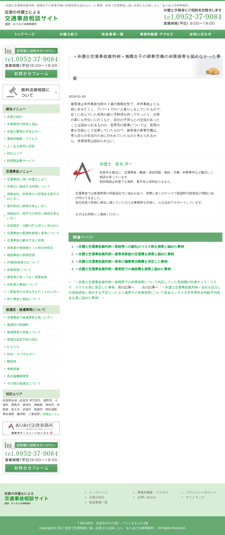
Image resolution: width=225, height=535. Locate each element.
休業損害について (19, 269)
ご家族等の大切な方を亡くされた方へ (33, 291)
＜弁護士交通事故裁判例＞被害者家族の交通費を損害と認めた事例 (124, 254)
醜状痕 (11, 361)
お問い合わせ (200, 34)
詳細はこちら (51, 414)
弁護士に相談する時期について (28, 186)
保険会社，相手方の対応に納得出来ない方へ (33, 216)
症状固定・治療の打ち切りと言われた (33, 225)
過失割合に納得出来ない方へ (27, 206)
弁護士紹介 (69, 34)
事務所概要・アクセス (156, 34)
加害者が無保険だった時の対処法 (30, 247)
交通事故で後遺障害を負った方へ (30, 317)
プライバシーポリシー (201, 492)
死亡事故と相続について (24, 299)
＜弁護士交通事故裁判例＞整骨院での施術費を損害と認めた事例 (123, 269)
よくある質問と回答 (21, 146)
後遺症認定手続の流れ (22, 339)
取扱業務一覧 (112, 34)
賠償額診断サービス (21, 160)
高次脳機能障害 (18, 376)
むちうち (13, 346)
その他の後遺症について (24, 383)
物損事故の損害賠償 (21, 255)
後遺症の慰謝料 (18, 324)
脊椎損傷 (13, 369)
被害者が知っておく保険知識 (27, 277)
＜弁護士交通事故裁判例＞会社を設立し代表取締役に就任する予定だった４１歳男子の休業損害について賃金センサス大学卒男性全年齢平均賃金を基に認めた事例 (145, 292)
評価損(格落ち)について (23, 262)
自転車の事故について (22, 284)
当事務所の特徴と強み (22, 124)
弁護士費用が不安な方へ (24, 131)
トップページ (25, 34)
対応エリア (14, 153)
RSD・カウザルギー (21, 354)
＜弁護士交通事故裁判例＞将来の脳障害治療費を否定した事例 (121, 261)
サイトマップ (195, 497)
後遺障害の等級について (24, 332)
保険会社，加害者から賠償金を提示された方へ (33, 196)
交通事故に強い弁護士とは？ (27, 179)
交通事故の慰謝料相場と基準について (33, 233)
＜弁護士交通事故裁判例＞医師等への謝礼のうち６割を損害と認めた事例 (129, 246)
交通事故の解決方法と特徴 (25, 240)
